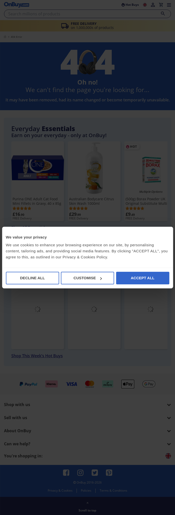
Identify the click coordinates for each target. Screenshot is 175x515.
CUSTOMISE (88, 278)
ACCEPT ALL (142, 278)
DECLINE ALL (32, 278)
